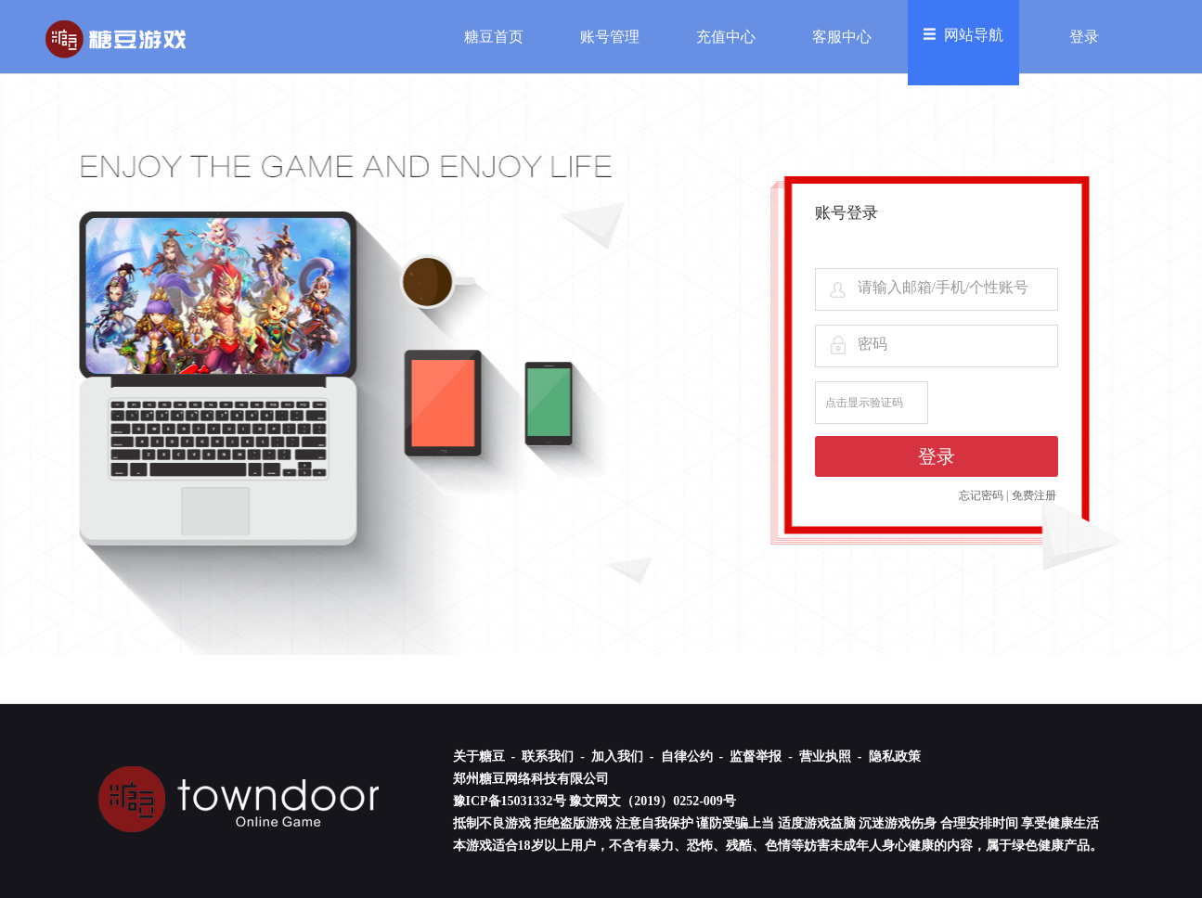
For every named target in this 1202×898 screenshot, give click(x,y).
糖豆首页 (493, 37)
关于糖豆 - (486, 756)
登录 (1084, 37)
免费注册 (1034, 495)
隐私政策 (895, 756)
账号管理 (610, 37)
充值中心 (726, 37)
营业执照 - (832, 756)
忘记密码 (981, 495)
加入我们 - (624, 756)
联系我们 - (555, 756)
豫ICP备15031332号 (509, 801)
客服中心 (842, 37)
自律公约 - (694, 756)
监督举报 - (762, 756)
